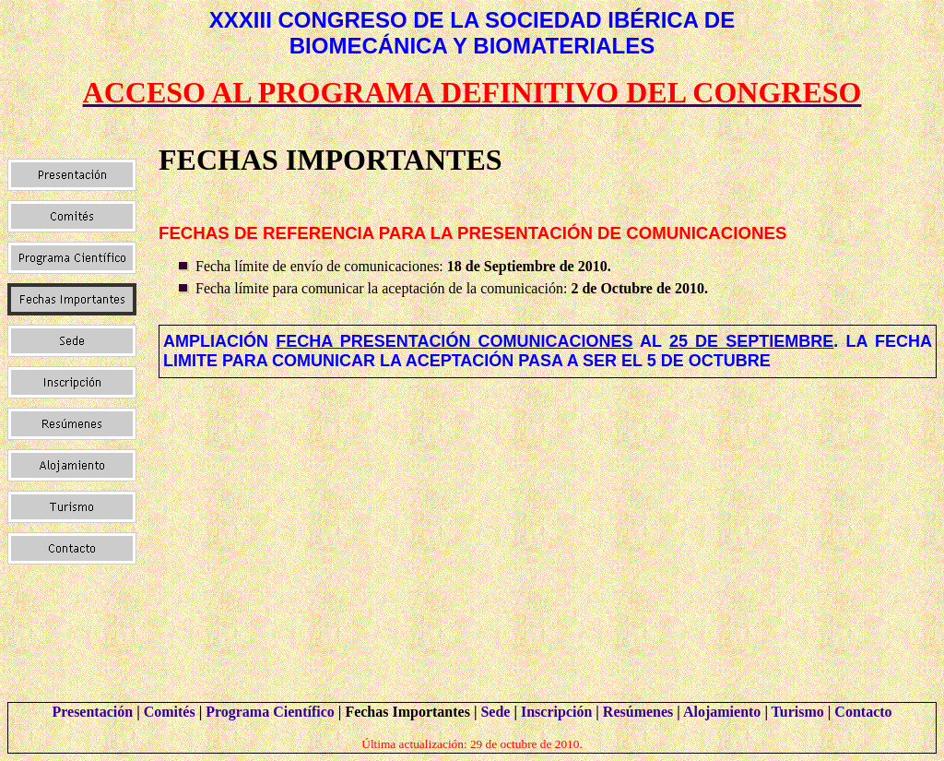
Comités (169, 711)
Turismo (798, 711)
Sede (495, 711)
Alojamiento (722, 711)
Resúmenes (638, 711)
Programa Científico (270, 711)
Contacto (862, 711)
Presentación (92, 711)
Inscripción (556, 711)
